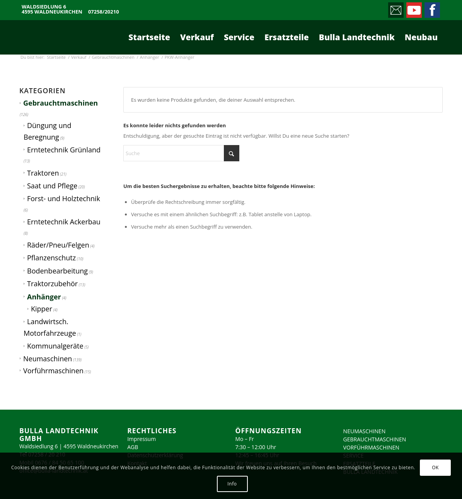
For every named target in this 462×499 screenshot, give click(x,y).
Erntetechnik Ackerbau (64, 221)
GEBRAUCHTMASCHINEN (374, 439)
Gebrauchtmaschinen (60, 103)
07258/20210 (103, 11)
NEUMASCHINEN (364, 431)
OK (435, 467)
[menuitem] (149, 37)
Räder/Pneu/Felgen (58, 245)
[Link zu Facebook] (431, 8)
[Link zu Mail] (395, 8)
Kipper (41, 308)
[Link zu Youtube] (413, 8)
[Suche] (181, 153)
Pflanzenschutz (51, 257)
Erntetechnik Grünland (64, 149)
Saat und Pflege (52, 185)
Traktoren (43, 173)
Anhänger (44, 296)
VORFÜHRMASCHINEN (371, 447)
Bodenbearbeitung (57, 270)
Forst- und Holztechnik (63, 198)
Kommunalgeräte (55, 345)
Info (232, 483)
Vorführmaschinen (53, 370)
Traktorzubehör (52, 283)
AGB (132, 447)
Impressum (141, 439)
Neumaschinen (47, 358)
